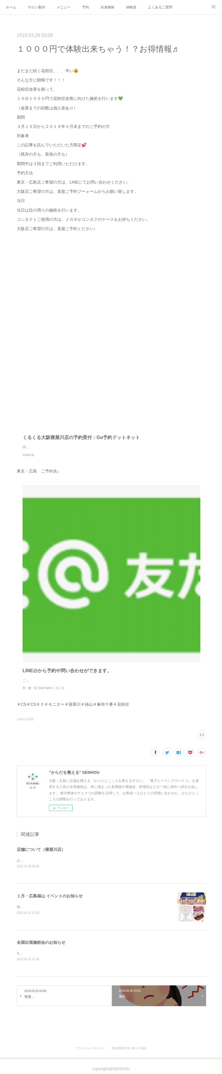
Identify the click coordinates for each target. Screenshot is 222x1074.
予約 (85, 7)
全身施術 (107, 7)
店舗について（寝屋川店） (41, 849)
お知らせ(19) (25, 719)
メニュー (64, 7)
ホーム (11, 7)
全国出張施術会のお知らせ (41, 943)
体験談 (131, 7)
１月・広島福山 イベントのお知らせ (50, 896)
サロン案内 (36, 7)
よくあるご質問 (160, 7)
